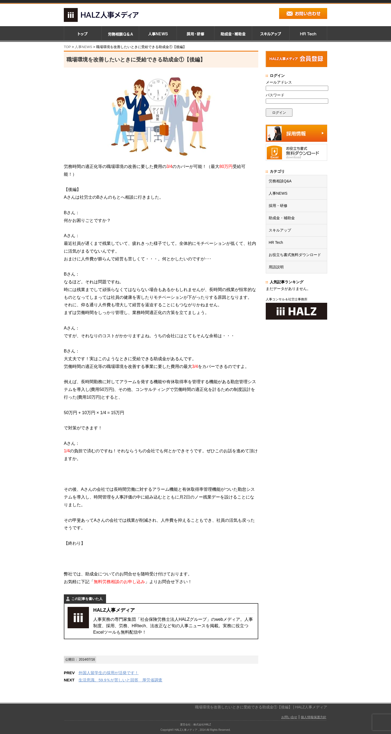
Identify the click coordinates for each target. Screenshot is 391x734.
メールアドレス (279, 82)
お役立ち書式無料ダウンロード (295, 255)
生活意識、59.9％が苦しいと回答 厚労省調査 (120, 680)
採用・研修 (278, 205)
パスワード (275, 95)
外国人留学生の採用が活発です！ (109, 672)
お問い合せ (289, 717)
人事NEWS (278, 193)
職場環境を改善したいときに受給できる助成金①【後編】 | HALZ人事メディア (261, 707)
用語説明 (276, 267)
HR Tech (276, 242)
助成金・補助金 (282, 218)
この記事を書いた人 (87, 599)
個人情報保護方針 (313, 717)
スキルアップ (280, 230)
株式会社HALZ (202, 724)
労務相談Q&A (280, 181)
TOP (67, 47)
